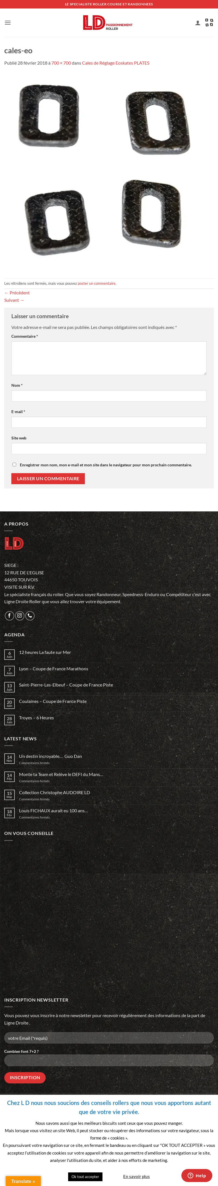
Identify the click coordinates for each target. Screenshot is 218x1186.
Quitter (112, 1176)
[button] (7, 22)
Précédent (17, 292)
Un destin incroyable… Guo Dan (50, 756)
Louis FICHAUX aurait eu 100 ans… (53, 810)
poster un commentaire (97, 283)
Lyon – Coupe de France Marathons (53, 668)
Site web (18, 437)
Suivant (14, 300)
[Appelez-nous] (30, 615)
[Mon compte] (198, 22)
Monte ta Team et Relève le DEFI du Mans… (61, 774)
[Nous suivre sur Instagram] (19, 615)
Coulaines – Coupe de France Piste (53, 701)
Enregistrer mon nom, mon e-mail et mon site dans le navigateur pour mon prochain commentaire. (106, 464)
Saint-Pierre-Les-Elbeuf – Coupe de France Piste (66, 684)
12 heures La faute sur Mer (45, 652)
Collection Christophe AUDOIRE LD (54, 792)
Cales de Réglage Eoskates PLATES (115, 62)
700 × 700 (61, 62)
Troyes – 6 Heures (36, 717)
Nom (17, 385)
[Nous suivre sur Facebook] (9, 615)
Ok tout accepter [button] (85, 1176)
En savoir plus (136, 1176)
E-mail (18, 411)
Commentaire (24, 336)
